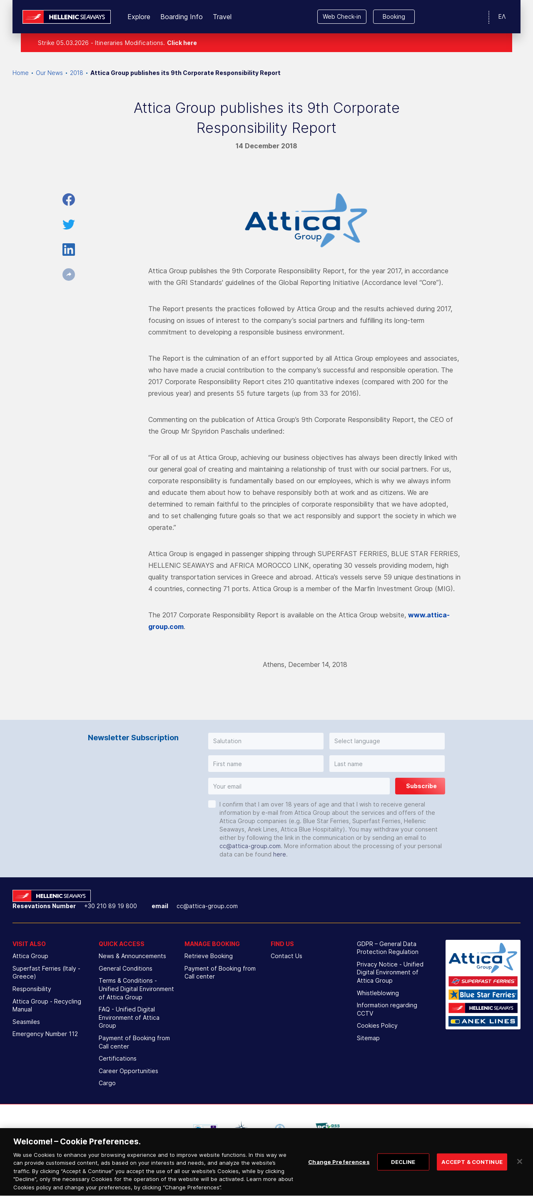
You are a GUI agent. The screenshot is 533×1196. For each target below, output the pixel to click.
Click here (182, 42)
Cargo (107, 1082)
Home (20, 72)
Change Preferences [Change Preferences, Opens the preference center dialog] (338, 1177)
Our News (49, 72)
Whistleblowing (378, 992)
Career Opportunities (128, 1070)
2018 (76, 72)
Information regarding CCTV (387, 1009)
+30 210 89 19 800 (110, 905)
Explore (138, 16)
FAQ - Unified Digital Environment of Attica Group (129, 1017)
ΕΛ (502, 16)
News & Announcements (132, 955)
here (279, 854)
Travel (222, 16)
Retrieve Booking (208, 955)
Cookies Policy (377, 1025)
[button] (266, 741)
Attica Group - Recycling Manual (46, 1005)
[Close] (520, 1177)
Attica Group (30, 955)
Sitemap (368, 1037)
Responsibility (31, 988)
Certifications (118, 1058)
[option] (205, 1128)
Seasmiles (26, 1021)
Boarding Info (181, 16)
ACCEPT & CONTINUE (472, 1177)
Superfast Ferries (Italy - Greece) (46, 972)
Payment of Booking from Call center (134, 1042)
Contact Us (286, 955)
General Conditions (125, 968)
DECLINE (403, 1177)
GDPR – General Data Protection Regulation (387, 948)
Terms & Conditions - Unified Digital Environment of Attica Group (136, 988)
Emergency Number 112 (45, 1033)
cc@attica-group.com (250, 845)
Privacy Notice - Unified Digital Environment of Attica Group (390, 972)
